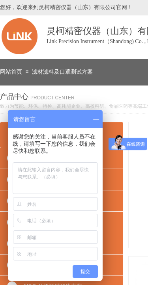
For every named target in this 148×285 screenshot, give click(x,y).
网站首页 (11, 72)
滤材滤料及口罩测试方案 (62, 72)
